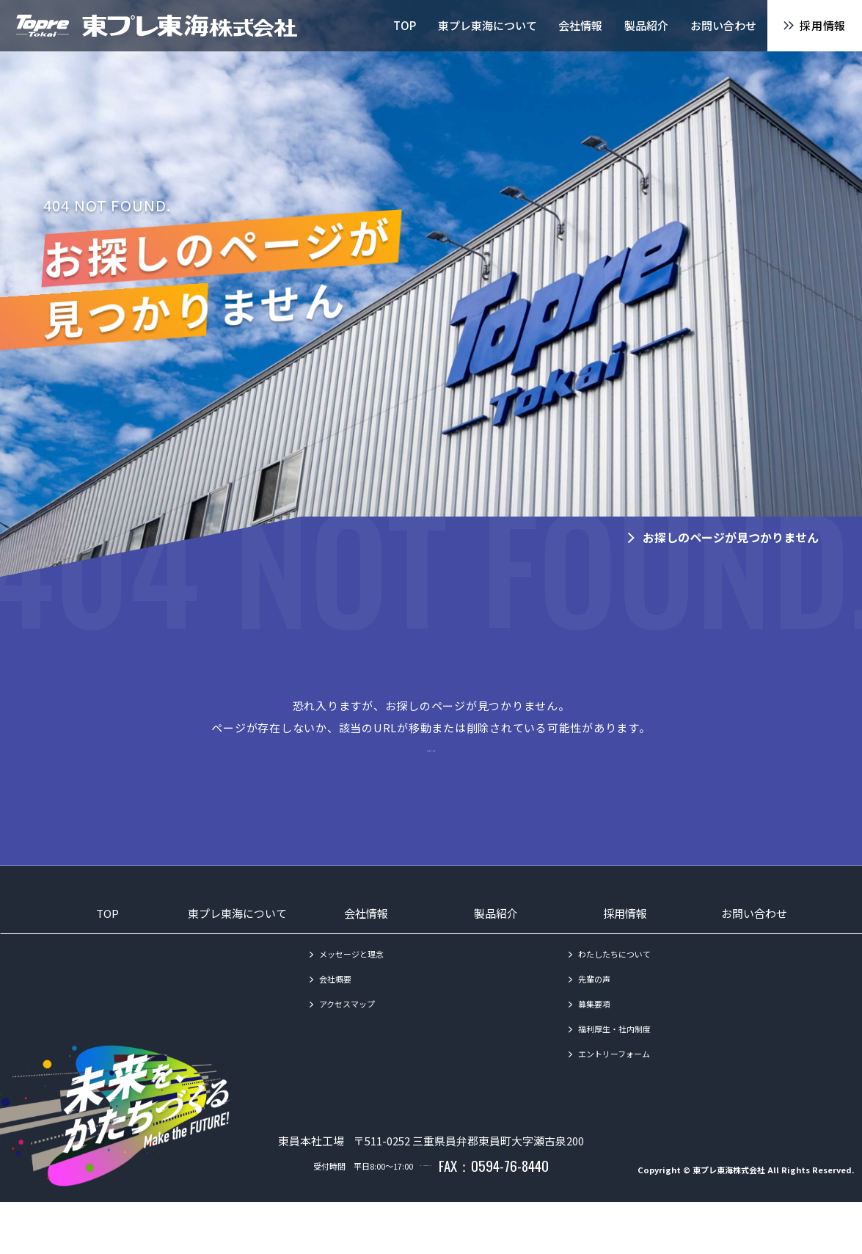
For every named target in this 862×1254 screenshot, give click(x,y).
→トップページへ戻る (431, 772)
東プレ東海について (237, 939)
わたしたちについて (614, 979)
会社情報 (366, 939)
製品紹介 (496, 939)
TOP (107, 939)
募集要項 (594, 1029)
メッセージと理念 (351, 979)
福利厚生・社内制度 (614, 1054)
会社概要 (335, 1004)
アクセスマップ (347, 1029)
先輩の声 (594, 1004)
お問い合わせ (754, 939)
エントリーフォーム (614, 1079)
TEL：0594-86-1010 (425, 1217)
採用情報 (625, 939)
